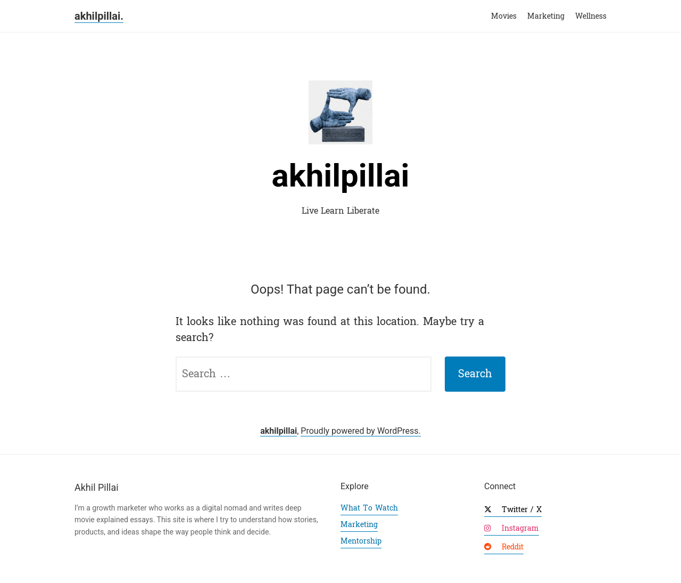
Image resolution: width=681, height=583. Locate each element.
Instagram (511, 528)
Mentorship (360, 541)
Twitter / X (513, 509)
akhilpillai (341, 176)
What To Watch (369, 508)
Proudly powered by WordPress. (361, 431)
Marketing (545, 16)
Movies (504, 16)
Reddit (504, 547)
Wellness (591, 16)
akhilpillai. (98, 16)
